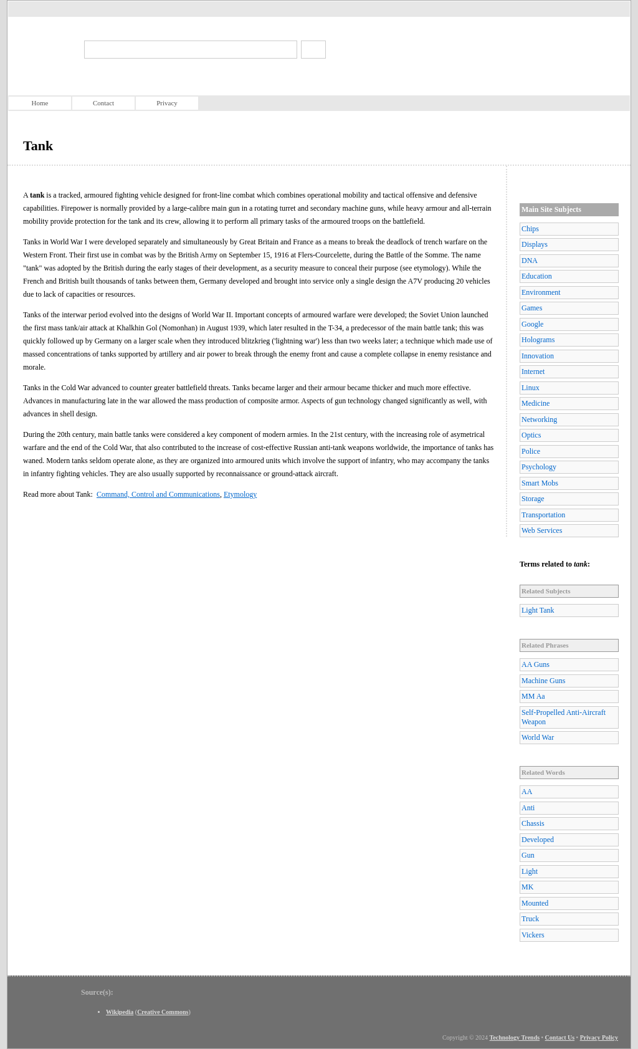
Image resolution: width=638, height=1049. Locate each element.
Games (531, 308)
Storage (533, 498)
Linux (530, 387)
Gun (528, 855)
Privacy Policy (599, 1037)
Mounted (534, 903)
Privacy (167, 103)
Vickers (533, 935)
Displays (534, 244)
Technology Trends (515, 1037)
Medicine (535, 403)
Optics (531, 435)
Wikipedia (119, 1011)
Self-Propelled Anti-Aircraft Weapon (563, 717)
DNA (529, 260)
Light (529, 871)
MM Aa (533, 696)
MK (527, 887)
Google (532, 324)
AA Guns (535, 664)
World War (537, 737)
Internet (533, 371)
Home (40, 103)
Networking (539, 419)
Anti (528, 807)
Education (536, 276)
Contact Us (560, 1037)
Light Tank (538, 610)
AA (526, 791)
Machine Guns (543, 680)
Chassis (533, 823)
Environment (541, 292)
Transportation (543, 514)
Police (530, 451)
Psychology (538, 466)
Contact (103, 103)
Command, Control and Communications (158, 494)
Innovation (537, 356)
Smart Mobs (539, 483)
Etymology (240, 494)
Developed (537, 839)
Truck (530, 918)
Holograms (538, 339)
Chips (530, 228)
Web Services (541, 530)
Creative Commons (162, 1011)
